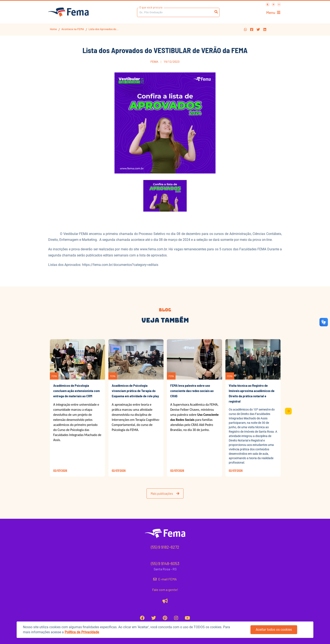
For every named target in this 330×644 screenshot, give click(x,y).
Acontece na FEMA (72, 29)
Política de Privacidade (82, 632)
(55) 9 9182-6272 (165, 546)
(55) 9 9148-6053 (165, 563)
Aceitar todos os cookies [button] (274, 630)
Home (53, 29)
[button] (245, 30)
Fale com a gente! (165, 590)
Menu (273, 12)
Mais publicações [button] (165, 493)
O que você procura (150, 7)
